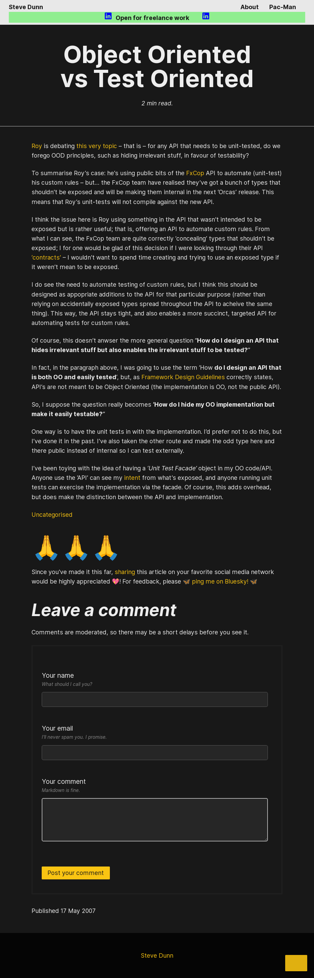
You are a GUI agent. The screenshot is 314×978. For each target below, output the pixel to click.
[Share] (296, 963)
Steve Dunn (26, 7)
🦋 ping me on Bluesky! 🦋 (220, 581)
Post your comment (75, 872)
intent (132, 477)
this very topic (96, 145)
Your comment (155, 785)
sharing (125, 571)
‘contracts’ (46, 257)
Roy (37, 145)
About (249, 7)
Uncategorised (52, 514)
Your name (155, 679)
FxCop (195, 173)
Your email (155, 732)
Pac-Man (282, 7)
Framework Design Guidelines (183, 377)
